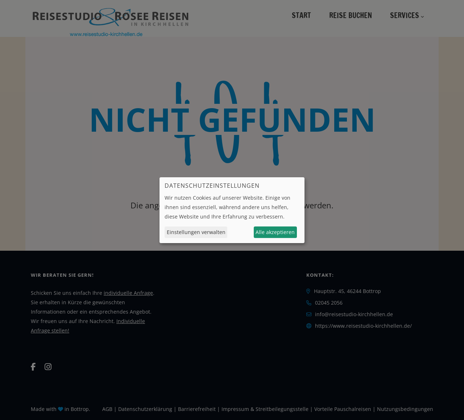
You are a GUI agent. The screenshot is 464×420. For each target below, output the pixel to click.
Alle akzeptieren (275, 232)
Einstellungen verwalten (196, 232)
